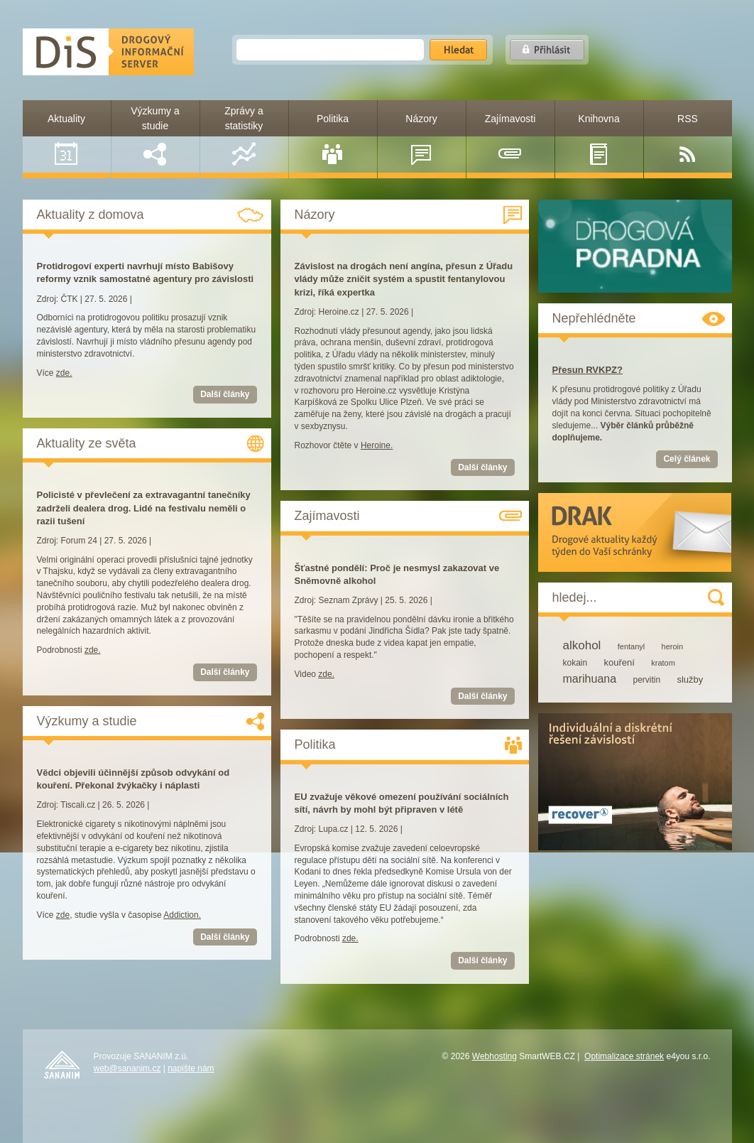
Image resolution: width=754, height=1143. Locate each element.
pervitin (646, 680)
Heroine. (377, 445)
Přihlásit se (547, 49)
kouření (619, 662)
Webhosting (494, 1056)
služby (690, 679)
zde (63, 915)
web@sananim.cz (127, 1068)
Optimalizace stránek (624, 1056)
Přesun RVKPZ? (587, 369)
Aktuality (66, 139)
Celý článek (686, 459)
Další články (224, 394)
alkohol (582, 645)
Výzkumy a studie (155, 135)
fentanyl (631, 646)
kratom (663, 663)
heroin (673, 646)
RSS (687, 139)
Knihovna (598, 139)
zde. (64, 373)
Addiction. (182, 915)
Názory (421, 139)
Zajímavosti (510, 139)
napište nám (191, 1068)
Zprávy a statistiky (243, 135)
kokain (575, 663)
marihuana (590, 679)
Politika (333, 139)
